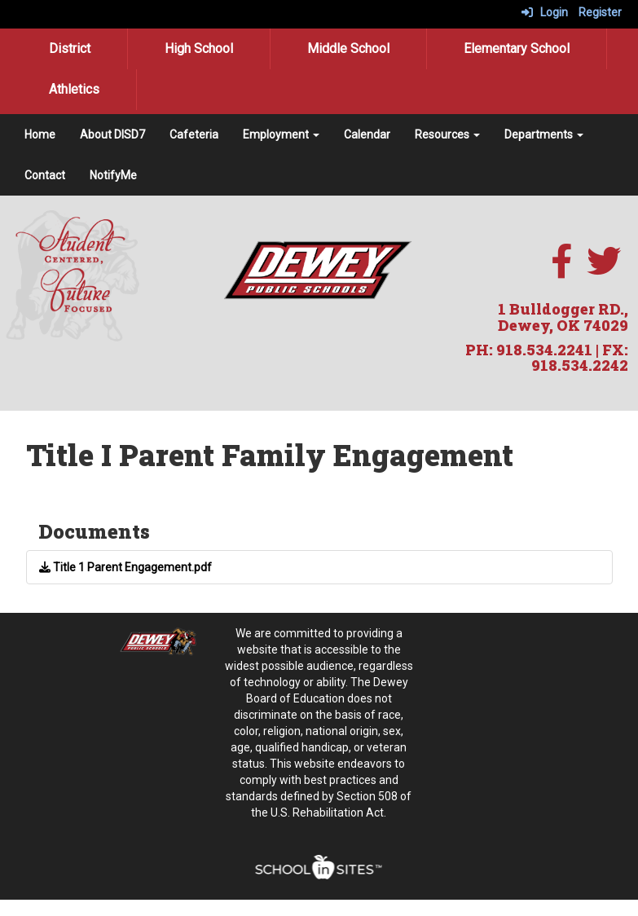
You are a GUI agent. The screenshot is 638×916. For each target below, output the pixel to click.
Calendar (367, 134)
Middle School (348, 48)
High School (199, 48)
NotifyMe (113, 175)
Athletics (74, 89)
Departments (543, 134)
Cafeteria (193, 134)
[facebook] (561, 269)
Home (39, 134)
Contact (44, 175)
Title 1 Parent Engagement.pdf (125, 567)
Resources (447, 134)
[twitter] (603, 269)
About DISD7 (112, 134)
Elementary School (517, 48)
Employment (281, 134)
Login (544, 12)
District (69, 48)
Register (600, 12)
